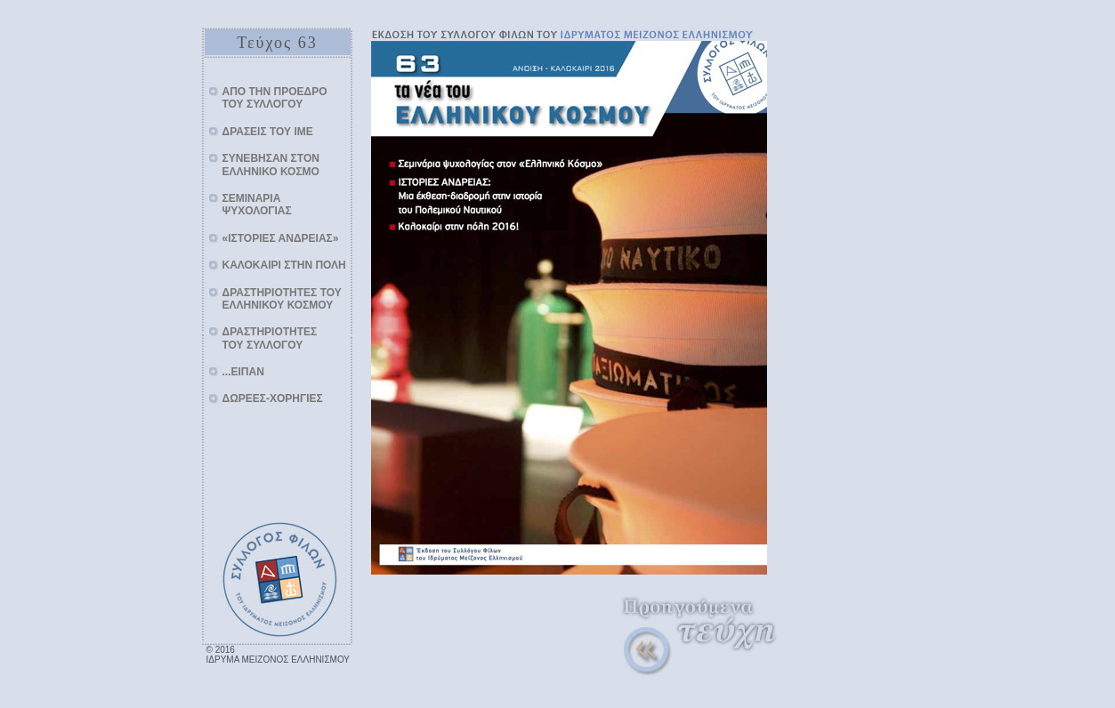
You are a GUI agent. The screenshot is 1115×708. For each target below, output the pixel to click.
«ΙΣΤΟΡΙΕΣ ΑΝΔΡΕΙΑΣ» (280, 238)
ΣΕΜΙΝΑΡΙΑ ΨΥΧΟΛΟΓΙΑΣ (257, 204)
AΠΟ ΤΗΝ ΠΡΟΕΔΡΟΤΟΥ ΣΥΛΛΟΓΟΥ (274, 97)
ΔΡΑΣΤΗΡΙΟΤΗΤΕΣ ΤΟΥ (282, 298)
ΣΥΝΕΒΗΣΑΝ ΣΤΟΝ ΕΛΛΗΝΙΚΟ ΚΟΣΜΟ (270, 164)
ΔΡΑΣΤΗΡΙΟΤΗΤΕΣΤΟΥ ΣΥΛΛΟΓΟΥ (270, 338)
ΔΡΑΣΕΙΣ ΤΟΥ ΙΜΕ (267, 131)
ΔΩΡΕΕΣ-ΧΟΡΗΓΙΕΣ (272, 398)
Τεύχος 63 (277, 43)
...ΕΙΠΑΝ (243, 372)
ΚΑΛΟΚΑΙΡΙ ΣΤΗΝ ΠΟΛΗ (284, 265)
